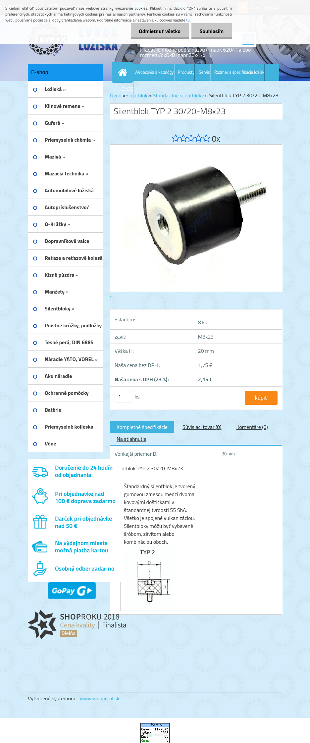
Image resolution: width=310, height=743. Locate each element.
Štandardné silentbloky (178, 95)
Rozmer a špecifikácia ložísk (239, 72)
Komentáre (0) (252, 427)
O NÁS (127, 89)
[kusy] (123, 396)
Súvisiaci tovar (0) (201, 427)
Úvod (116, 95)
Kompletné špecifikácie (142, 427)
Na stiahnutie (131, 439)
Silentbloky (138, 95)
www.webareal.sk (100, 698)
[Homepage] (124, 72)
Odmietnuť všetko (160, 31)
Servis (204, 72)
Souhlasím (211, 31)
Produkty (186, 72)
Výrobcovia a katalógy (154, 72)
